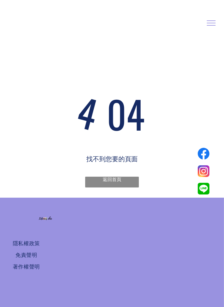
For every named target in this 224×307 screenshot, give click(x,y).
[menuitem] (26, 243)
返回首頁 (112, 179)
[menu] (211, 23)
